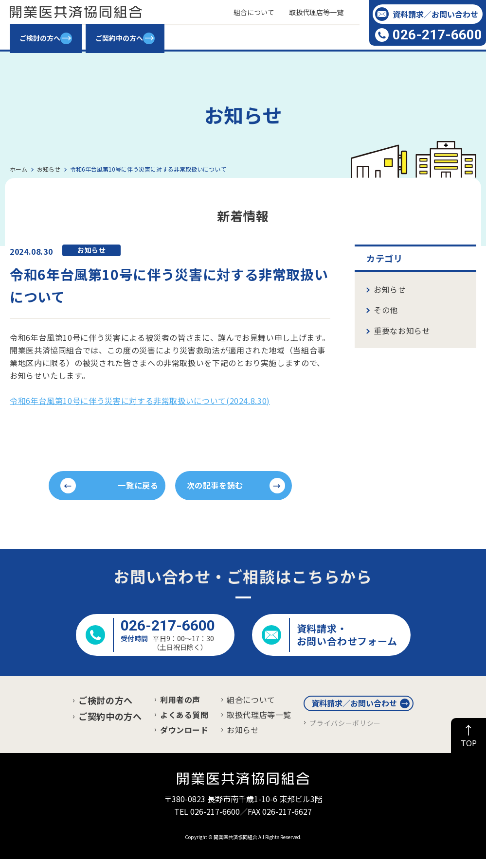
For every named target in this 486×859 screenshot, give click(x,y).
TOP (469, 743)
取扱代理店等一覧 (259, 714)
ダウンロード (184, 730)
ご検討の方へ (105, 700)
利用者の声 (180, 699)
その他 (386, 310)
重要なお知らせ (402, 330)
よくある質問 (184, 714)
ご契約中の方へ (110, 716)
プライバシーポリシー (344, 723)
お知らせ (390, 289)
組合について (251, 699)
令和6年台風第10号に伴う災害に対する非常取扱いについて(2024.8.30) (140, 400)
